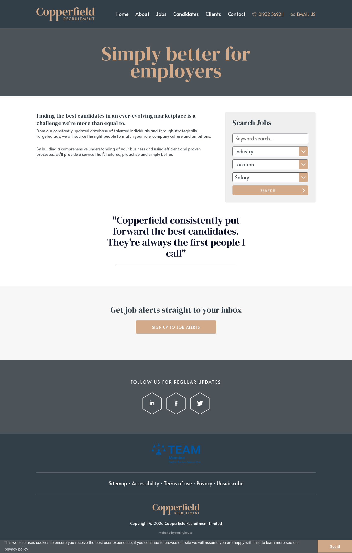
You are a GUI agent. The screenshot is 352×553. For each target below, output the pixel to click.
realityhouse (184, 532)
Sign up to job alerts (176, 327)
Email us (306, 14)
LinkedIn (152, 403)
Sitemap (118, 483)
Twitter (199, 403)
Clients (213, 14)
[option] (176, 244)
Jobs (161, 14)
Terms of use (178, 483)
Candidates (186, 14)
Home (122, 14)
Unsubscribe (230, 483)
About (142, 14)
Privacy (204, 483)
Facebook (176, 403)
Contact (236, 14)
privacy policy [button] (16, 549)
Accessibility (145, 483)
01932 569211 (271, 14)
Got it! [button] (335, 546)
